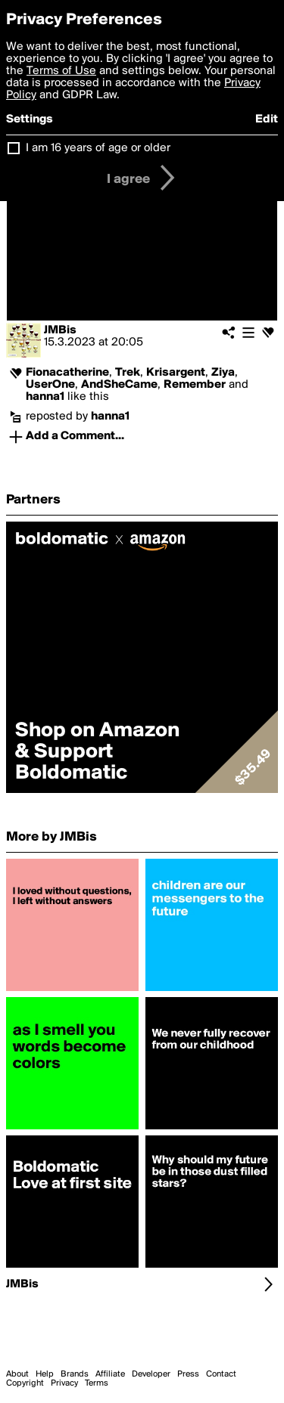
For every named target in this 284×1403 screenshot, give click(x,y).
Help (45, 1374)
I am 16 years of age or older (98, 148)
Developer (151, 1374)
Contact (221, 1374)
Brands (75, 1374)
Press (188, 1374)
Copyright (25, 1383)
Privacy (64, 1383)
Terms (96, 1383)
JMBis (60, 330)
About (17, 1374)
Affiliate (110, 1374)
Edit (266, 119)
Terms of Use (61, 71)
